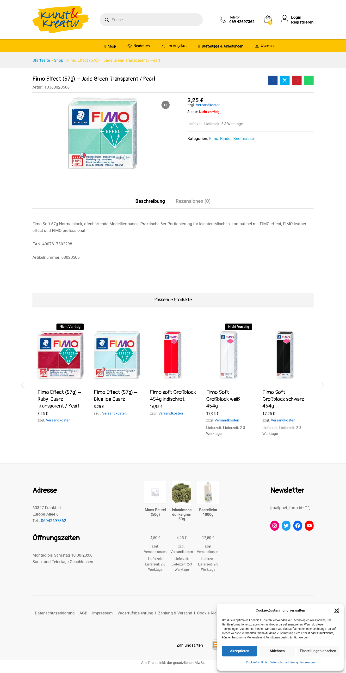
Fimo (213, 138)
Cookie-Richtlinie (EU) (216, 613)
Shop (110, 46)
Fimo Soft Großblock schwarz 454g (283, 399)
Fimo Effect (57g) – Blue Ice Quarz (115, 396)
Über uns (265, 46)
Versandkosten (208, 105)
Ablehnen (277, 651)
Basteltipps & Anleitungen (220, 46)
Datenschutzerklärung (284, 662)
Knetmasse (243, 138)
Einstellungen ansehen (318, 651)
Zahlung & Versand (175, 613)
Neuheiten (139, 46)
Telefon (235, 17)
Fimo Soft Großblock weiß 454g (223, 399)
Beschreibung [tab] (150, 201)
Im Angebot (174, 46)
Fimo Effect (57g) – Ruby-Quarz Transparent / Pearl (59, 399)
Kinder (226, 138)
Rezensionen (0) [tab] (193, 201)
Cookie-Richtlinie (256, 662)
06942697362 (53, 520)
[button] (336, 610)
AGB (83, 613)
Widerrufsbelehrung (135, 613)
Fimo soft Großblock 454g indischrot (173, 396)
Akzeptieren (239, 651)
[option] (60, 377)
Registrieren (302, 22)
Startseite (41, 60)
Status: (192, 112)
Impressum (307, 662)
